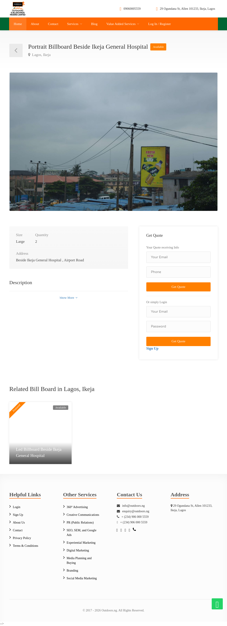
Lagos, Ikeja (41, 55)
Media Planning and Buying (79, 560)
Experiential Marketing (81, 542)
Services (72, 24)
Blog (94, 24)
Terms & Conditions (25, 545)
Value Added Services (121, 24)
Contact (53, 24)
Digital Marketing (78, 550)
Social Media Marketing (82, 578)
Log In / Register (159, 24)
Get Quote (178, 287)
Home (18, 24)
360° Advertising (77, 507)
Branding (72, 570)
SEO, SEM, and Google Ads (81, 533)
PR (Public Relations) (80, 522)
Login (16, 507)
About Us (19, 522)
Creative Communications (83, 514)
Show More (69, 297)
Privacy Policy (22, 538)
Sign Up (152, 348)
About (35, 24)
